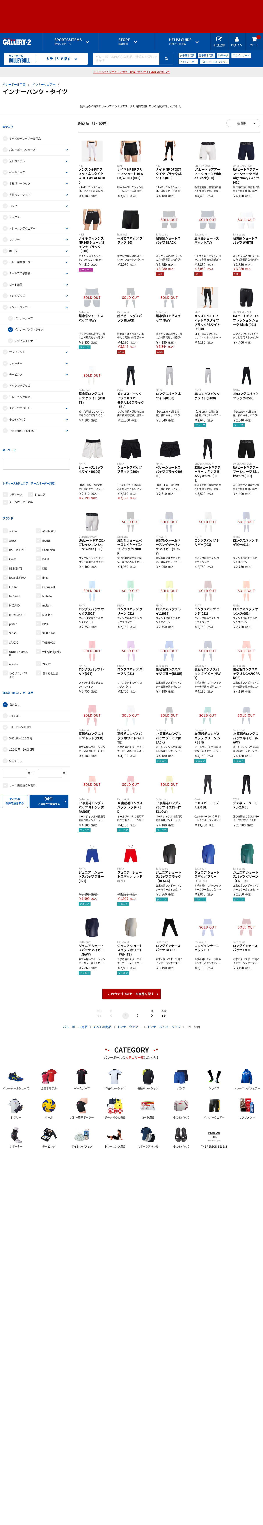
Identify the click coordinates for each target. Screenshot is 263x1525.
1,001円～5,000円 (20, 687)
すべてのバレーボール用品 (25, 130)
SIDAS (12, 601)
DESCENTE (15, 536)
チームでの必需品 (19, 265)
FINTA (13, 555)
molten (46, 574)
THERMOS (48, 611)
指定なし (14, 665)
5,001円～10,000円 (20, 698)
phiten (13, 592)
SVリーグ (223, 55)
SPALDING (48, 601)
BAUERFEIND (17, 518)
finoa (45, 546)
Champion (48, 518)
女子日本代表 (187, 55)
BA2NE (46, 509)
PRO (45, 592)
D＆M (45, 527)
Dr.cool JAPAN (18, 546)
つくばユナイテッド (18, 643)
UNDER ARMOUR (18, 622)
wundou (14, 632)
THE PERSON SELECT (22, 423)
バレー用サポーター (21, 254)
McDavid (14, 564)
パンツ (13, 198)
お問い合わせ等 (180, 41)
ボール (13, 243)
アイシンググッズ (19, 377)
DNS (45, 536)
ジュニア (40, 470)
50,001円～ (16, 721)
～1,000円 (15, 676)
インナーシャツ (23, 310)
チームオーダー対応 (21, 478)
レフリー (14, 231)
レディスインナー (25, 333)
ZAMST (46, 632)
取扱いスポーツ (68, 41)
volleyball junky (51, 620)
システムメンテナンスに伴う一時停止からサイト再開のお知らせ (131, 72)
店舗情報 (124, 41)
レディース (15, 470)
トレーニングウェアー (22, 220)
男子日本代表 (206, 55)
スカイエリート (241, 55)
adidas (13, 499)
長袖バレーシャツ (19, 187)
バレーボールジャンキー (214, 62)
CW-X (12, 527)
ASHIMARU (49, 499)
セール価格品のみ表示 (22, 745)
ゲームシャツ (17, 164)
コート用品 (15, 276)
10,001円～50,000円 (21, 710)
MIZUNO (14, 574)
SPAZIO (13, 611)
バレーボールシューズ (22, 142)
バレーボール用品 (14, 84)
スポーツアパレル (19, 400)
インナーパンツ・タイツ (28, 321)
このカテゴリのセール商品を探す (131, 993)
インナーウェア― (43, 84)
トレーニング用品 (19, 389)
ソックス (14, 209)
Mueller (47, 583)
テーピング (15, 366)
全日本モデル (17, 153)
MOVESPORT (17, 583)
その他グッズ (17, 288)
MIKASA (47, 564)
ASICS (12, 509)
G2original (48, 555)
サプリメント (17, 344)
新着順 (241, 123)
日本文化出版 (50, 642)
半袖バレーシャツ (19, 175)
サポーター (15, 355)
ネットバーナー (188, 62)
